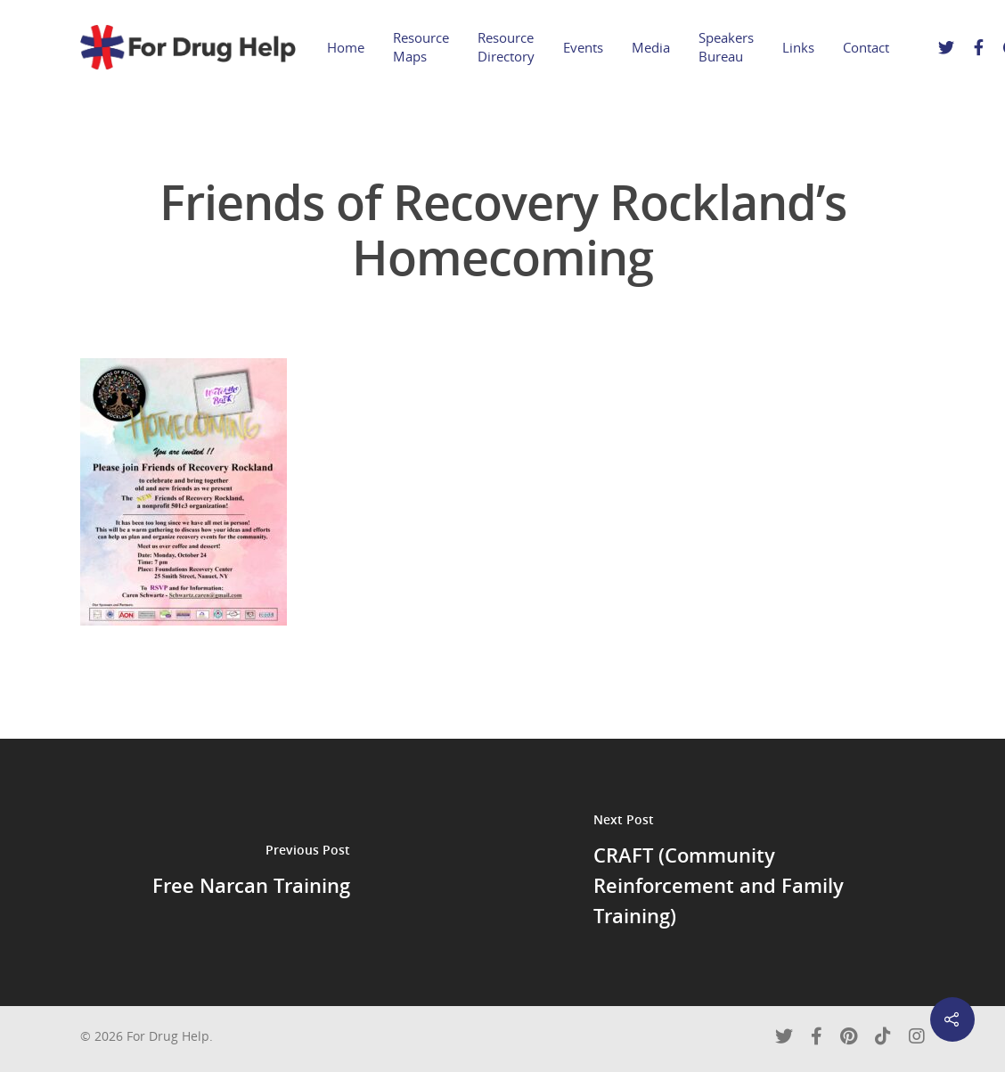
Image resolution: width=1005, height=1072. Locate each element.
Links (798, 47)
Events (583, 47)
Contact (866, 47)
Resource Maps (421, 47)
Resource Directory (506, 47)
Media (651, 47)
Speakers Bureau (726, 47)
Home (345, 47)
